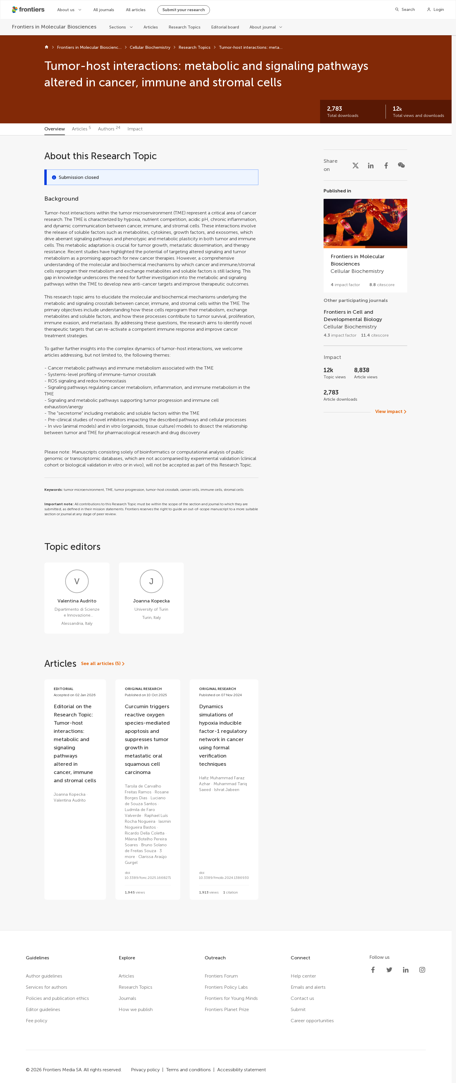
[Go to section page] (365, 240)
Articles (151, 27)
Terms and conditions (188, 1069)
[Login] (435, 10)
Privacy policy (145, 1069)
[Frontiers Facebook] (372, 969)
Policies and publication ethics (57, 998)
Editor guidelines (43, 1009)
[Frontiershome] (29, 9)
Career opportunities (312, 1020)
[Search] (405, 10)
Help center (303, 976)
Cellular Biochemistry (150, 47)
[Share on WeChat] (401, 165)
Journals (127, 998)
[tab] (54, 129)
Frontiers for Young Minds (231, 998)
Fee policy (36, 1020)
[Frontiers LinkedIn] (405, 969)
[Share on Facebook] (386, 165)
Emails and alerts (308, 987)
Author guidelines (44, 976)
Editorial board (225, 27)
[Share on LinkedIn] (371, 165)
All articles (136, 9)
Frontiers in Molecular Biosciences (89, 47)
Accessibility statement (241, 1069)
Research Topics (185, 27)
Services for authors (46, 987)
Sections (117, 27)
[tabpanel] (225, 532)
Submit (298, 1009)
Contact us (302, 998)
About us (66, 9)
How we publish (136, 1009)
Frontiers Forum (221, 976)
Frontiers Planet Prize (227, 1009)
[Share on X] (355, 165)
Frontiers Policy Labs (226, 987)
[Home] (46, 48)
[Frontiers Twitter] (389, 969)
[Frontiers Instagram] (422, 969)
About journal (263, 27)
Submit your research (183, 9)
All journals (103, 9)
